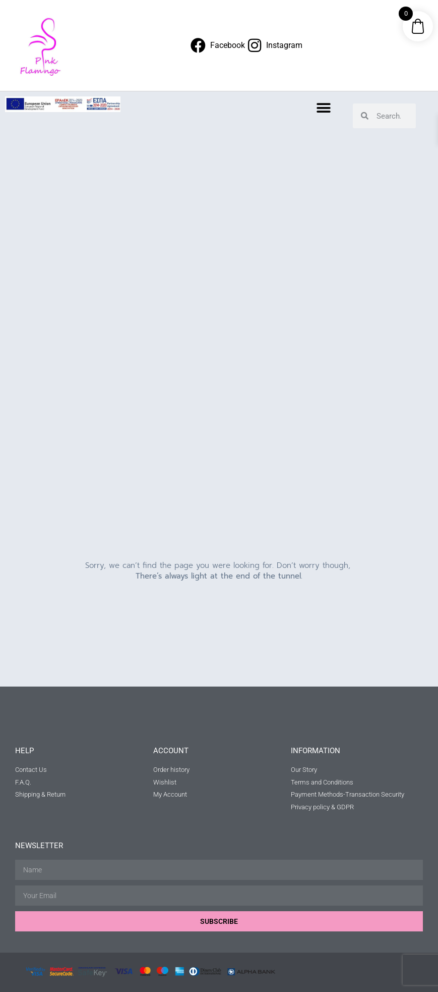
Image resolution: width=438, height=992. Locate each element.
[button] (323, 107)
